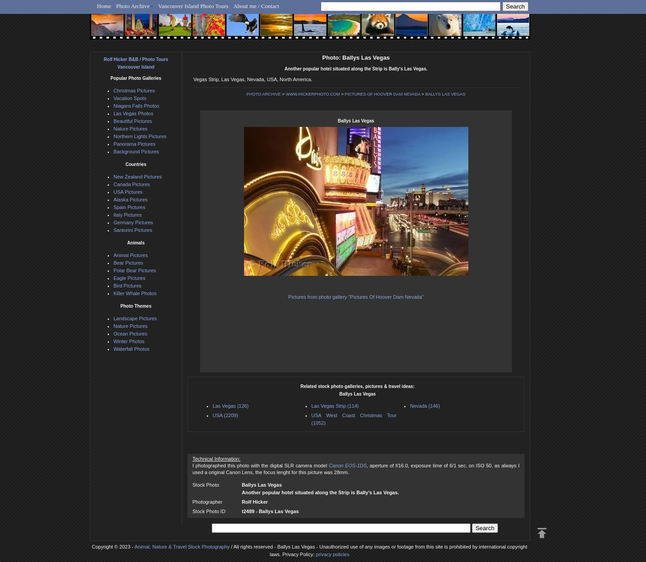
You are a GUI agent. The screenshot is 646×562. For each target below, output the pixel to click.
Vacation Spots (129, 98)
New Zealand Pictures (137, 176)
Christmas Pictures (134, 90)
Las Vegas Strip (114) (335, 406)
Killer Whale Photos (135, 293)
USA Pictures (128, 192)
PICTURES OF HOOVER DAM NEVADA (382, 94)
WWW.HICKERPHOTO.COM (313, 94)
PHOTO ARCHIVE (264, 94)
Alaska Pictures (130, 199)
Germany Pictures (133, 222)
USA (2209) (225, 415)
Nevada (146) (425, 406)
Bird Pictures (127, 285)
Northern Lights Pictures (139, 136)
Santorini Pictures (132, 230)
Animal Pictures (130, 255)
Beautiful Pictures (132, 121)
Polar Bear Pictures (134, 270)
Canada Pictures (131, 184)
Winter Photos (128, 341)
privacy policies (332, 554)
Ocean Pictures (130, 333)
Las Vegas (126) (231, 406)
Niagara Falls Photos (136, 106)
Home (104, 6)
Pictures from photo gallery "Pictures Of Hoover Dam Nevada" (356, 297)
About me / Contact (256, 6)
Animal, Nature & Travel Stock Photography (182, 546)
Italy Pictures (127, 215)
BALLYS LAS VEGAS (445, 94)
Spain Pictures (129, 207)
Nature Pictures (130, 128)
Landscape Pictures (135, 318)
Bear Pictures (128, 263)
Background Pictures (136, 151)
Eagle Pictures (129, 278)
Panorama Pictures (134, 144)
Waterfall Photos (131, 349)
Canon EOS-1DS (348, 465)
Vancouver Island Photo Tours (193, 6)
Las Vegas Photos (133, 113)
